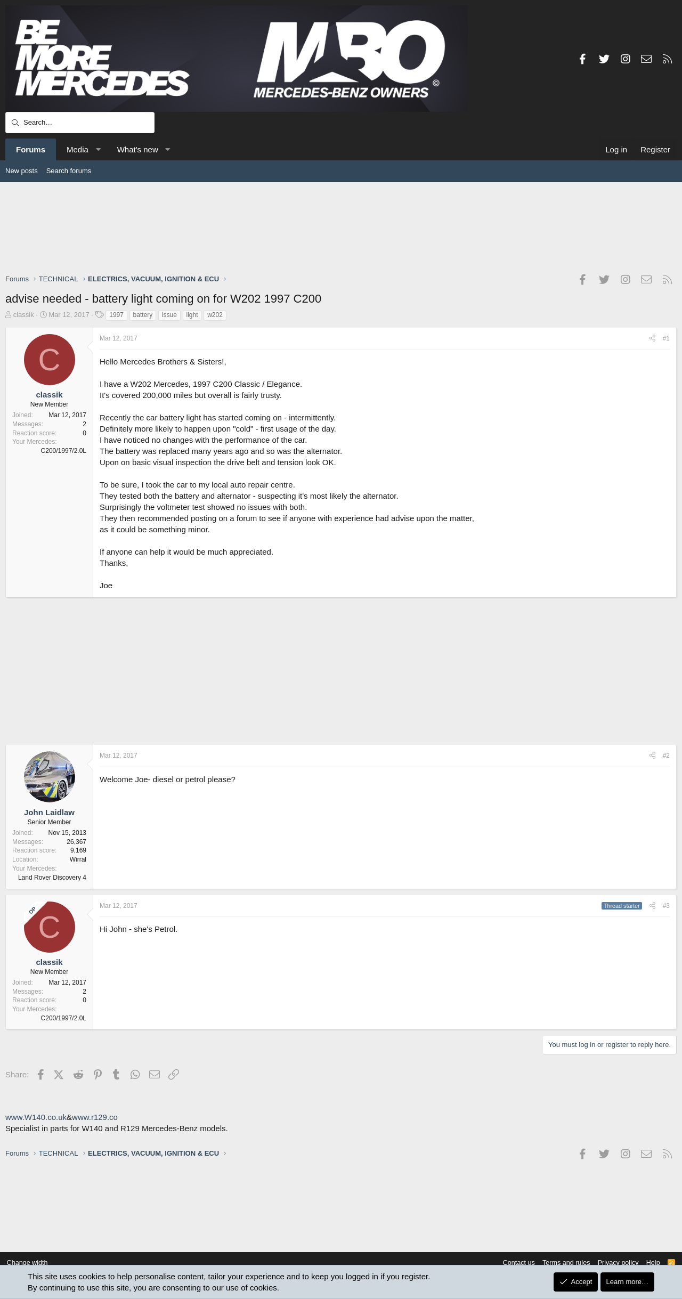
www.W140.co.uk (36, 1117)
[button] (98, 149)
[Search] (80, 122)
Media (77, 149)
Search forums (69, 171)
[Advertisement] (341, 227)
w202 (215, 315)
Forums (30, 149)
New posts (21, 171)
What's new (137, 149)
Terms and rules (559, 1263)
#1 (666, 338)
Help (649, 1263)
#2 (666, 755)
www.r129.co (95, 1117)
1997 (116, 315)
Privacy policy (613, 1263)
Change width (31, 1263)
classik (23, 315)
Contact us (510, 1263)
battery (143, 315)
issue (169, 315)
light (192, 315)
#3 (666, 906)
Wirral (78, 859)
